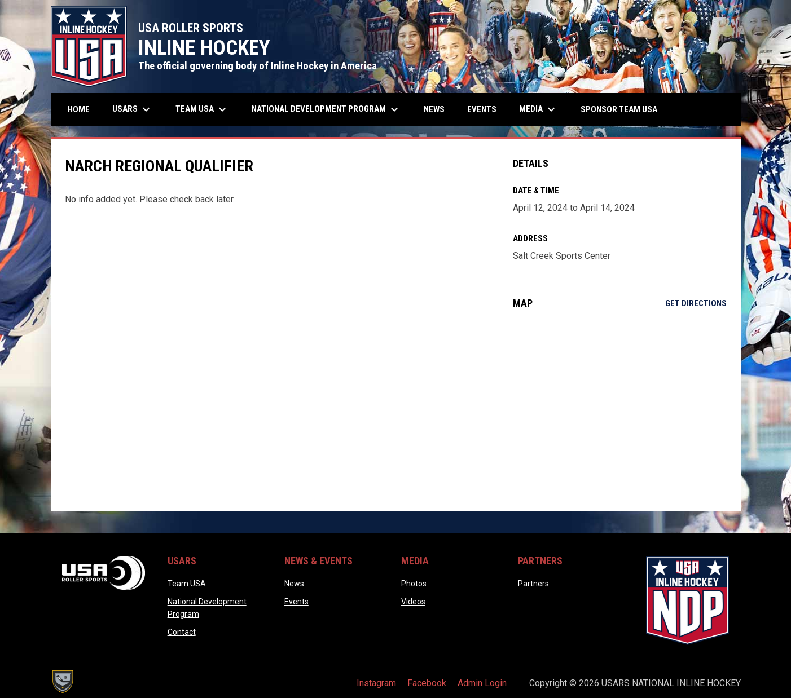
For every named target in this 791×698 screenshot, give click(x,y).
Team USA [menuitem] (202, 109)
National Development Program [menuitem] (326, 109)
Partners (533, 583)
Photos (414, 583)
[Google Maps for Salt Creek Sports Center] (620, 409)
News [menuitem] (434, 109)
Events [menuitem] (481, 109)
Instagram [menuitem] (376, 683)
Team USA (187, 583)
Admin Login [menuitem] (482, 683)
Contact (182, 632)
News (294, 583)
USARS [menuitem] (132, 109)
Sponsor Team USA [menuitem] (619, 109)
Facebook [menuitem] (426, 683)
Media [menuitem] (538, 109)
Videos (413, 601)
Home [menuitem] (79, 109)
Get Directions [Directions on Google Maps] (696, 303)
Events (296, 601)
